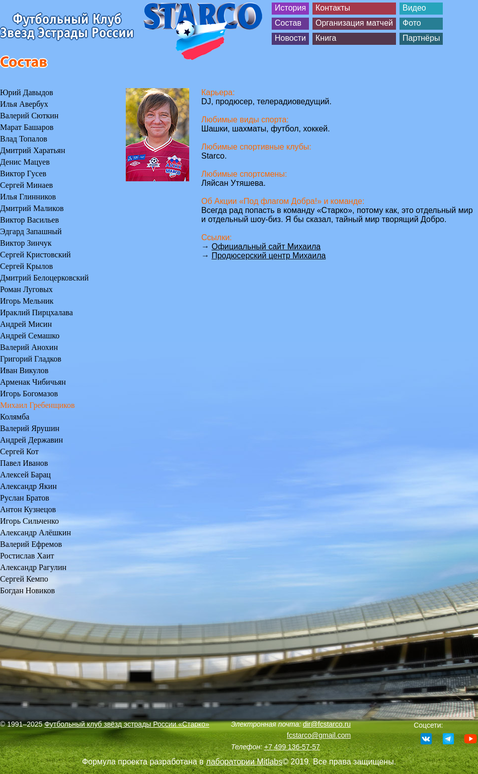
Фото (412, 23)
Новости (290, 38)
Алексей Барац (25, 474)
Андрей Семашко (29, 335)
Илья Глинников (28, 196)
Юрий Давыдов (26, 92)
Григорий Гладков (30, 359)
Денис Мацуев (25, 162)
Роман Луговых (26, 289)
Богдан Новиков (27, 590)
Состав (288, 23)
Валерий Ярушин (29, 428)
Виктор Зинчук (26, 243)
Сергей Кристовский (35, 254)
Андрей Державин (31, 440)
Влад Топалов (23, 138)
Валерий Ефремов (31, 544)
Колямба (14, 416)
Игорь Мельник (26, 301)
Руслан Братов (24, 498)
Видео (414, 8)
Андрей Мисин (26, 324)
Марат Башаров (26, 127)
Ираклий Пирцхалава (36, 312)
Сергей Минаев (26, 185)
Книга (325, 38)
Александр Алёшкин (35, 532)
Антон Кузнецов (28, 509)
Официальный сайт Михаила (266, 246)
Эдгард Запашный (31, 231)
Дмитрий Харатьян (32, 150)
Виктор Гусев (23, 173)
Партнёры (421, 38)
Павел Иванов (24, 463)
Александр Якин (28, 486)
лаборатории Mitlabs (244, 761)
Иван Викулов (24, 370)
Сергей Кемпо (24, 579)
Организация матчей (354, 23)
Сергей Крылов (26, 266)
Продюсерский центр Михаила (268, 255)
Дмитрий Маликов (31, 208)
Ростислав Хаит (27, 555)
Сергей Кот (19, 451)
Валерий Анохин (29, 347)
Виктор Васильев (29, 220)
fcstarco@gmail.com (319, 735)
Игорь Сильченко (29, 521)
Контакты (332, 8)
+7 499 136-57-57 (292, 747)
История (290, 8)
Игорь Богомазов (29, 393)
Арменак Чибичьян (33, 382)
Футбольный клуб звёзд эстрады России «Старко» (126, 724)
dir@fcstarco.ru (327, 724)
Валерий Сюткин (29, 115)
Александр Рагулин (33, 567)
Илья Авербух (24, 104)
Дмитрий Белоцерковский (44, 277)
